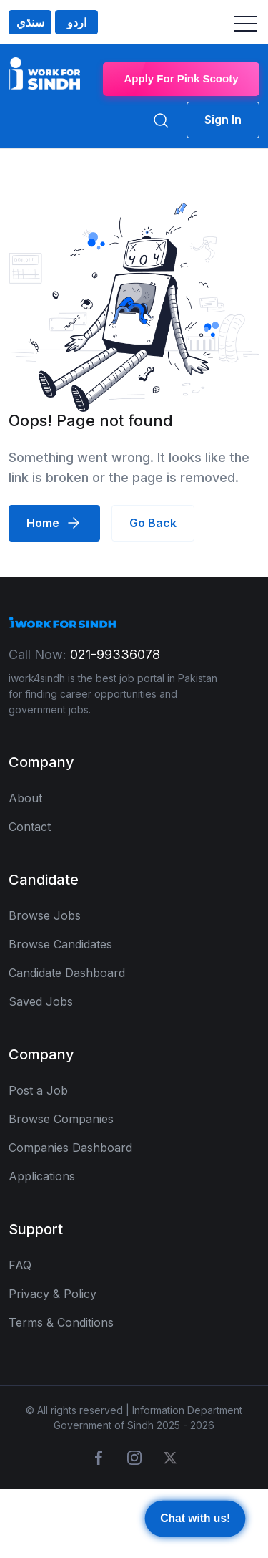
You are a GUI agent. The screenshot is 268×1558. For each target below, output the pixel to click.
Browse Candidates (60, 944)
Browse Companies (61, 1119)
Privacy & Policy (52, 1294)
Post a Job (38, 1090)
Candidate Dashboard (67, 973)
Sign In (223, 119)
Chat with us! (195, 1519)
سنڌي (30, 22)
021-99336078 (115, 654)
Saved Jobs (41, 1001)
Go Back (153, 523)
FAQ (20, 1265)
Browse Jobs (45, 915)
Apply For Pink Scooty (181, 78)
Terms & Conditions (61, 1322)
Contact (30, 826)
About (25, 798)
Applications (42, 1176)
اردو (76, 22)
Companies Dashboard (70, 1147)
